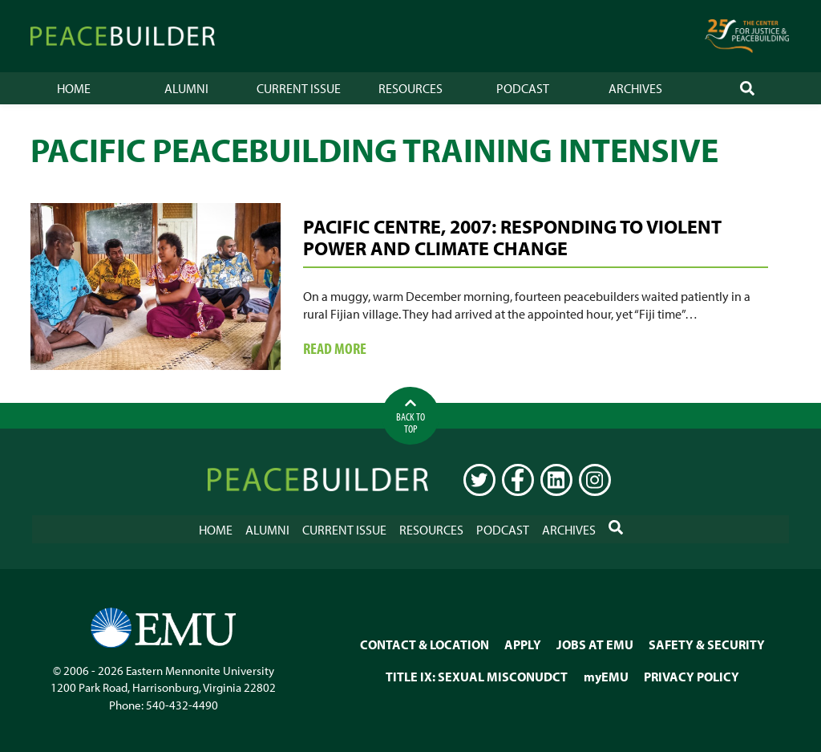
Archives (635, 88)
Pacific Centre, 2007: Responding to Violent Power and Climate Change (512, 236)
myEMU (606, 677)
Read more (369, 349)
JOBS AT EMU (594, 644)
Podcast (522, 88)
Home (74, 88)
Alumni (186, 88)
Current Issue (299, 88)
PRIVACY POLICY (691, 677)
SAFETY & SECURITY (707, 644)
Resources (410, 88)
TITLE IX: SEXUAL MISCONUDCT (477, 677)
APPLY (522, 644)
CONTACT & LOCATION (424, 644)
